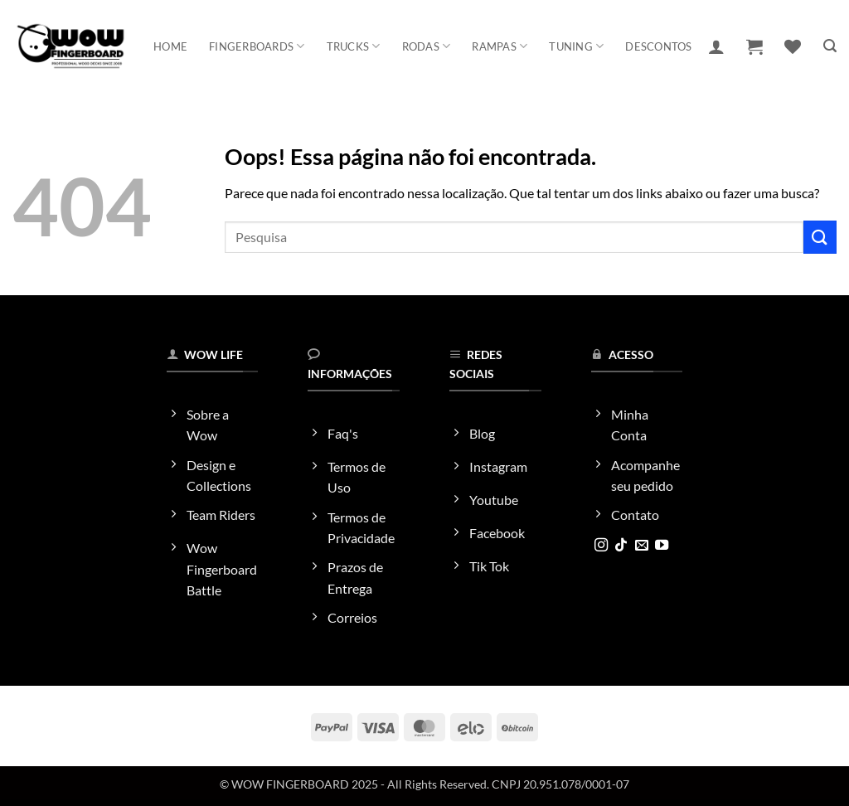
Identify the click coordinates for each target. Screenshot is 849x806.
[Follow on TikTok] (621, 545)
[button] (716, 46)
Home (170, 46)
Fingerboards (257, 46)
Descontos (658, 46)
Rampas (499, 46)
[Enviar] (820, 237)
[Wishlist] (792, 46)
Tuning (576, 46)
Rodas (426, 46)
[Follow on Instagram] (601, 545)
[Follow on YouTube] (661, 545)
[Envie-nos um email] (641, 545)
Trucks (354, 46)
